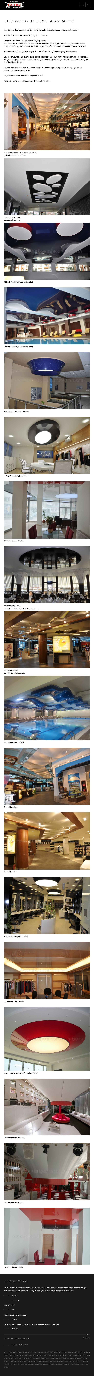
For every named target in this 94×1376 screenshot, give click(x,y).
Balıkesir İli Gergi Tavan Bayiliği (28, 1355)
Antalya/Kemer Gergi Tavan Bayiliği (56, 1352)
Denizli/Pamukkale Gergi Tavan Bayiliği (45, 1361)
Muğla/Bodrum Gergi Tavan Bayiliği (46, 1364)
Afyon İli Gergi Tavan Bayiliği (77, 1352)
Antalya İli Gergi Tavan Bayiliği (13, 1352)
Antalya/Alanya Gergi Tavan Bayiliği (34, 1352)
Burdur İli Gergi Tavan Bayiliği (47, 1355)
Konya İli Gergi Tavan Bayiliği (36, 1358)
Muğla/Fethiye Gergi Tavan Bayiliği (24, 1364)
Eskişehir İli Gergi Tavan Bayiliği (67, 1355)
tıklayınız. (43, 35)
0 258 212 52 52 (9, 1305)
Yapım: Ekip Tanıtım (20, 1344)
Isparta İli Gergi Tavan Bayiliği (18, 1358)
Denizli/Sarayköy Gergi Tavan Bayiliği (20, 1361)
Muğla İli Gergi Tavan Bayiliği (67, 1364)
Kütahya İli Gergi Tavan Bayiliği (67, 1361)
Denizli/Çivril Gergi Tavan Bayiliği (56, 1358)
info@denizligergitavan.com (15, 1315)
